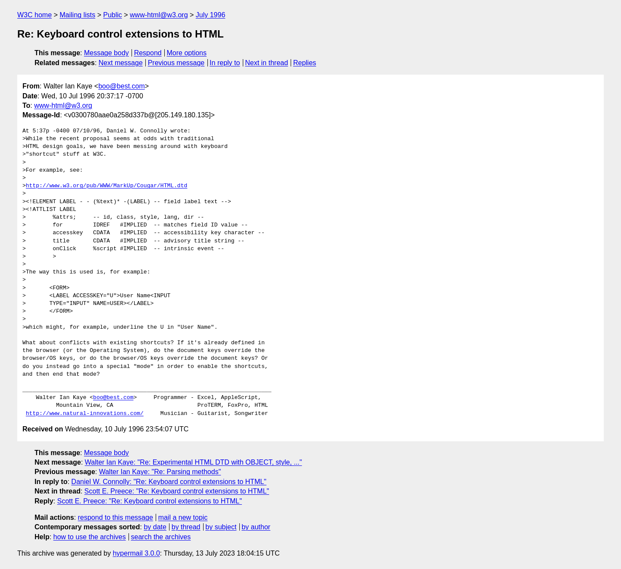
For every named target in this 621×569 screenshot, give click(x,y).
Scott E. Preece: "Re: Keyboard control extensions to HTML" (177, 491)
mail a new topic (183, 517)
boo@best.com (121, 86)
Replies (304, 62)
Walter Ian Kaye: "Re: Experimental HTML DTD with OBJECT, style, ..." (193, 462)
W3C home (34, 15)
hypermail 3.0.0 (136, 553)
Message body (106, 53)
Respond (148, 53)
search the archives (161, 537)
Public (112, 15)
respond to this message (115, 517)
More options (187, 53)
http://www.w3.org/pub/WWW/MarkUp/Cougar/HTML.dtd (106, 186)
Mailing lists (77, 15)
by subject (220, 527)
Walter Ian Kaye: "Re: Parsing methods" (160, 471)
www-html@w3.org (159, 15)
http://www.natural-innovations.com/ (85, 414)
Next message (121, 62)
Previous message (176, 62)
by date (155, 527)
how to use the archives (89, 537)
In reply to (225, 62)
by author (256, 527)
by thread (186, 527)
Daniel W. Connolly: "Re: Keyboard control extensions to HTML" (168, 481)
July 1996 (211, 15)
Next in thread (266, 62)
